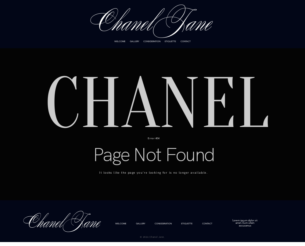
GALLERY (134, 42)
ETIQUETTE (170, 42)
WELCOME (119, 42)
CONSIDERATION (151, 42)
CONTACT (186, 42)
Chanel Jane (152, 24)
